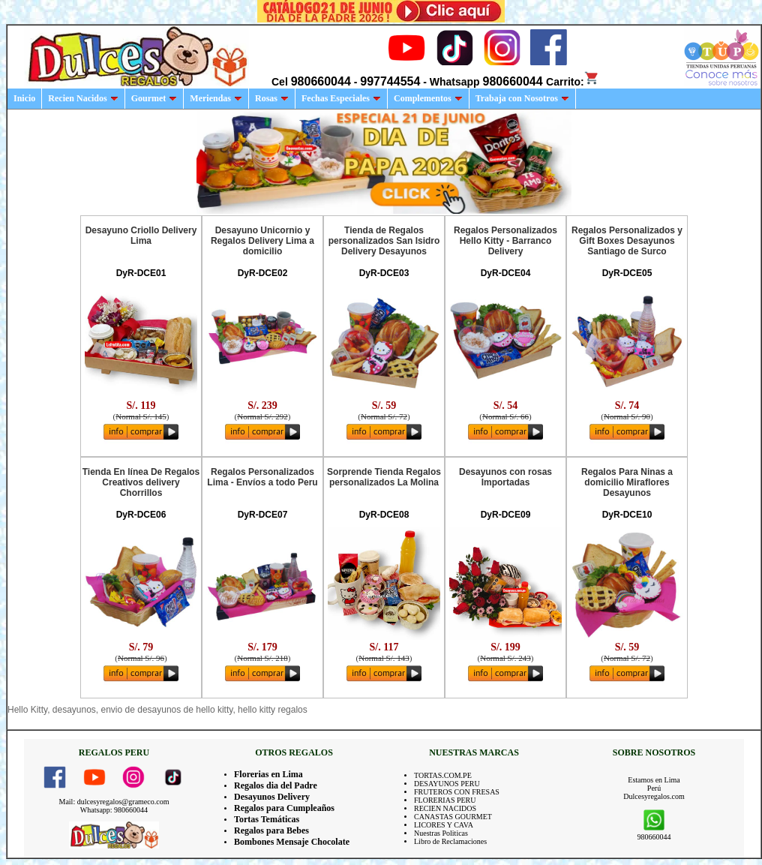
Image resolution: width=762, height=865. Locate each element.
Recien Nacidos (83, 98)
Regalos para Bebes (271, 830)
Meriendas (216, 98)
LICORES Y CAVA (443, 825)
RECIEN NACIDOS (445, 808)
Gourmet (154, 98)
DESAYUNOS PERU (447, 783)
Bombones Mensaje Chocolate (292, 841)
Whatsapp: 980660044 (114, 810)
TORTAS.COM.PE (443, 775)
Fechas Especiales (341, 98)
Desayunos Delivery (272, 796)
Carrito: (572, 82)
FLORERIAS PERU (445, 800)
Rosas (272, 98)
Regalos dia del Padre (275, 785)
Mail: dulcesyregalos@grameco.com (114, 801)
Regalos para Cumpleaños (284, 808)
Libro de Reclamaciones (450, 841)
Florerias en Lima (268, 774)
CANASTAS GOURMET (453, 816)
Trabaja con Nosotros (522, 98)
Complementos (428, 98)
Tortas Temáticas (266, 819)
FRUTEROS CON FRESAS (457, 792)
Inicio (24, 98)
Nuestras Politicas (441, 833)
